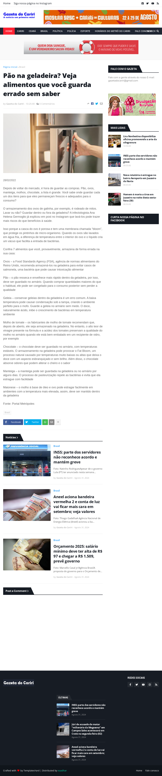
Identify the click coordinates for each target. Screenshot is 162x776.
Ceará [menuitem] (32, 31)
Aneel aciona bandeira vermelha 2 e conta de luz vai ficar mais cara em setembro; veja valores (76, 504)
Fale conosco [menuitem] (143, 31)
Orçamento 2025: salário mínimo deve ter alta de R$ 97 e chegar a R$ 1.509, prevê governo (77, 554)
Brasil (22, 66)
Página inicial (10, 66)
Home (6, 3)
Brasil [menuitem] (44, 31)
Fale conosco (152, 770)
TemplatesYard (32, 770)
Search (151, 31)
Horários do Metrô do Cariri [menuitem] (112, 31)
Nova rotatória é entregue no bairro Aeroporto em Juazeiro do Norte (139, 178)
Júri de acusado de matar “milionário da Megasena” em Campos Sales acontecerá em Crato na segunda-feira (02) (88, 729)
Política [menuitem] (57, 31)
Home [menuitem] (9, 31)
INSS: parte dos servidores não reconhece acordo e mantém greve (77, 457)
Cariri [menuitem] (20, 31)
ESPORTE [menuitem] (85, 31)
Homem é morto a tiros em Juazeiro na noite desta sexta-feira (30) (139, 197)
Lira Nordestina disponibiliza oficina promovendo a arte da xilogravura (140, 139)
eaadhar (62, 770)
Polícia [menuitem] (71, 31)
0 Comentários (47, 103)
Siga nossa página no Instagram (33, 3)
